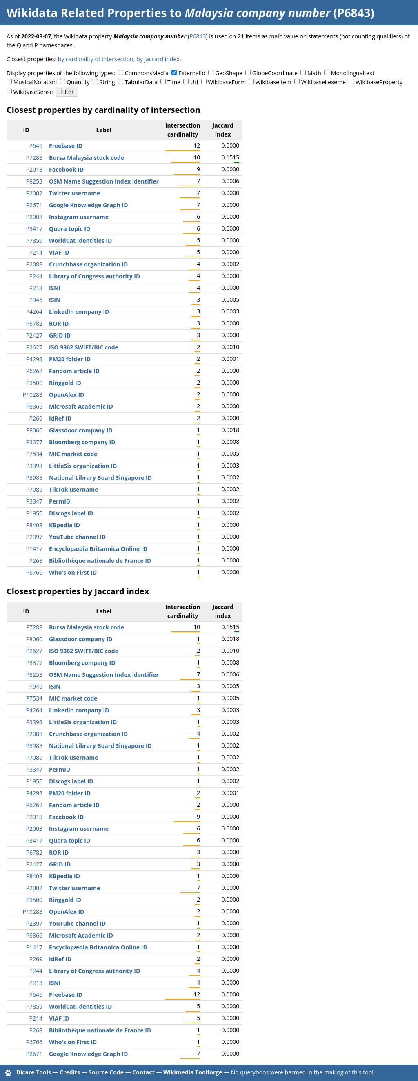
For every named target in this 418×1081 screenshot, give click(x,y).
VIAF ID (59, 252)
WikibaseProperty (379, 82)
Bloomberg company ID (82, 442)
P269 (35, 418)
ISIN (54, 300)
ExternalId (191, 73)
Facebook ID (66, 169)
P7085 (34, 489)
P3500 (34, 383)
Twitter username (74, 193)
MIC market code (73, 454)
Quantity (78, 82)
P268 (35, 560)
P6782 (34, 323)
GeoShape (228, 73)
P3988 (34, 477)
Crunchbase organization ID (88, 264)
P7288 (34, 157)
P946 (35, 300)
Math (314, 73)
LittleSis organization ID (83, 466)
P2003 (34, 217)
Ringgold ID (65, 383)
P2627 (34, 347)
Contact (143, 1072)
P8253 (34, 181)
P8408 (34, 525)
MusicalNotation (35, 82)
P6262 (34, 371)
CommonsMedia (147, 73)
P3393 (34, 466)
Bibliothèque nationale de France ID (100, 560)
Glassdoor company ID (81, 430)
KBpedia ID (64, 525)
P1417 (34, 549)
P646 (35, 146)
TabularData (141, 82)
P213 (35, 288)
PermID (59, 501)
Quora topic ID (69, 229)
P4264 (34, 312)
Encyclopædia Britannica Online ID (98, 549)
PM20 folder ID (70, 359)
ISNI (54, 288)
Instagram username (79, 217)
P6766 (34, 572)
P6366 (34, 406)
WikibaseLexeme (323, 82)
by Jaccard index (158, 59)
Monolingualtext (352, 73)
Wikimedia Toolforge (192, 1072)
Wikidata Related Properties (87, 12)
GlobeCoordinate (275, 73)
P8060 (34, 430)
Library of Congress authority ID (94, 276)
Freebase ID (65, 146)
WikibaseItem (273, 82)
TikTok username (73, 489)
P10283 (32, 394)
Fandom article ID (74, 371)
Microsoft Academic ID (81, 406)
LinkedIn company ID (79, 312)
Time (173, 82)
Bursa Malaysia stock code (86, 157)
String (107, 82)
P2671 (34, 205)
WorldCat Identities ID (80, 240)
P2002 (34, 193)
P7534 (34, 454)
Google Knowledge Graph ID (88, 205)
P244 (35, 276)
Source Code (106, 1072)
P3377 (34, 442)
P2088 (34, 264)
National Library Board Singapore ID (100, 477)
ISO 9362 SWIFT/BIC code (83, 347)
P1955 (34, 513)
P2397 (34, 537)
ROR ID (59, 323)
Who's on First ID (73, 572)
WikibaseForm (227, 82)
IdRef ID (60, 418)
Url (194, 82)
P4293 (34, 359)
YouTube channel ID (77, 537)
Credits (70, 1072)
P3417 (34, 229)
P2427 (34, 335)
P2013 (34, 169)
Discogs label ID (71, 513)
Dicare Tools (33, 1072)
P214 (35, 252)
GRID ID (60, 335)
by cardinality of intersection (95, 59)
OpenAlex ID (66, 394)
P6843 (197, 36)
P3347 (34, 501)
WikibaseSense (33, 92)
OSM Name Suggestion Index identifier (104, 181)
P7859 (34, 240)
